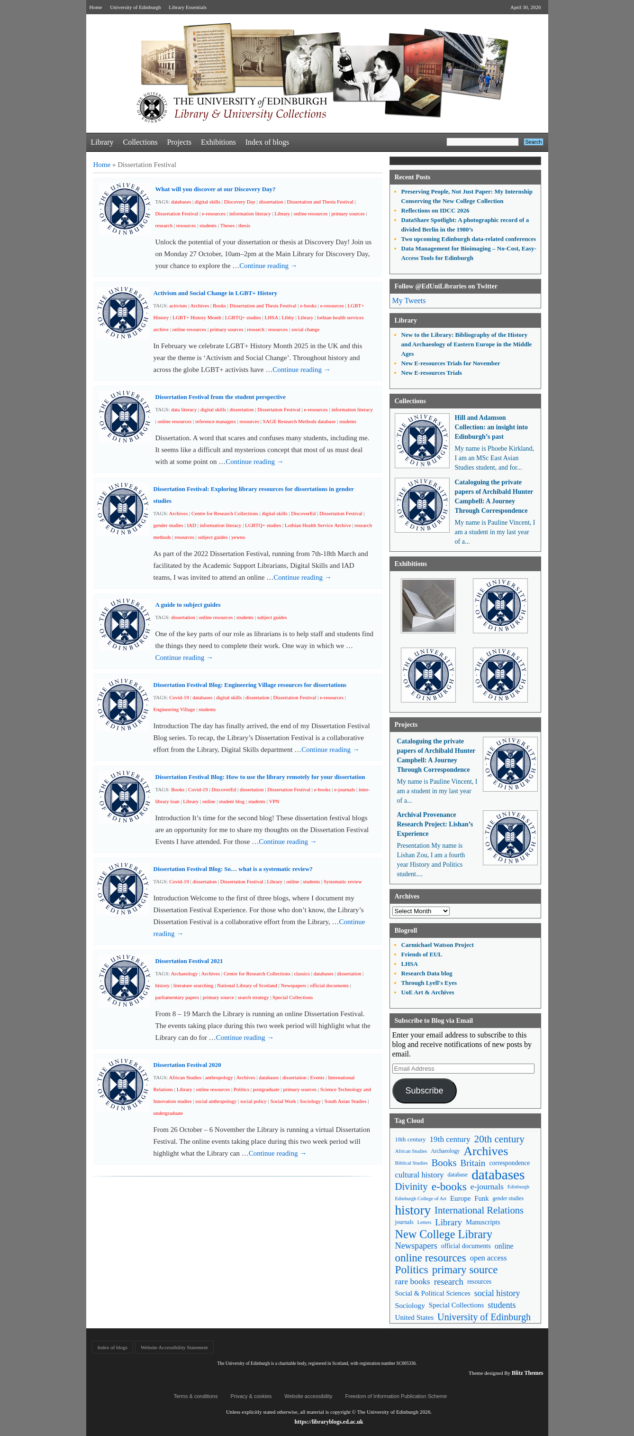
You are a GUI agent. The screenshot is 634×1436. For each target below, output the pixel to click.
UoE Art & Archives (427, 992)
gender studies (168, 525)
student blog (232, 801)
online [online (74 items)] (504, 1246)
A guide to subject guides (188, 604)
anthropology (219, 1077)
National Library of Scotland (247, 985)
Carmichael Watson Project (437, 944)
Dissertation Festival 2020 (187, 1064)
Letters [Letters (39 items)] (424, 1222)
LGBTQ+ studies (243, 317)
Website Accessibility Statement (174, 1347)
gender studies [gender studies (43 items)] (508, 1198)
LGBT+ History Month (196, 317)
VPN (274, 801)
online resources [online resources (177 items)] (430, 1258)
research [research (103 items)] (448, 1282)
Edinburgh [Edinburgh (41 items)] (518, 1186)
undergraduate (168, 1113)
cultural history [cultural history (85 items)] (419, 1174)
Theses (227, 225)
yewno (238, 537)
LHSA (271, 317)
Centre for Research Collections (224, 513)
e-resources (214, 213)
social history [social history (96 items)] (497, 1293)
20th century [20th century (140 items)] (499, 1139)
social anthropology (215, 1101)
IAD (191, 525)
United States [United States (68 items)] (414, 1317)
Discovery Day (239, 201)
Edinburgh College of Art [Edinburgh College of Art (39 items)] (420, 1198)
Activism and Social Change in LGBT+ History (216, 292)
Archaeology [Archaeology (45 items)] (445, 1151)
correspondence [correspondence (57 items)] (509, 1163)
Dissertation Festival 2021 (189, 960)
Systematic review (343, 881)
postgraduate (266, 1089)
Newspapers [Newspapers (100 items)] (416, 1246)
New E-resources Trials (431, 372)
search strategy (253, 997)
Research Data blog (427, 973)
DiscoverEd (303, 513)
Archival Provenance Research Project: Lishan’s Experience (435, 824)
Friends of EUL (422, 954)
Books (219, 305)
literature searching (193, 985)
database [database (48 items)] (458, 1174)
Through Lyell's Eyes (429, 982)
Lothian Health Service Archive (318, 525)
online (209, 801)
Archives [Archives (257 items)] (485, 1151)
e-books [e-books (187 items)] (449, 1187)
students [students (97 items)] (502, 1305)
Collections (140, 142)
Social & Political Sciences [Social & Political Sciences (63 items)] (433, 1293)
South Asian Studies (346, 1101)
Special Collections (292, 997)
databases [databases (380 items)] (498, 1175)
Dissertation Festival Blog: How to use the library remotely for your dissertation (260, 776)
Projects (179, 142)
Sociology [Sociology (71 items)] (410, 1305)
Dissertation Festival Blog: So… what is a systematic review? (233, 868)
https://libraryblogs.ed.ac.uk (328, 1421)
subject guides (213, 537)
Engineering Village (174, 709)
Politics (241, 1089)
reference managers (215, 421)
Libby (287, 317)
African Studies (185, 1077)
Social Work (283, 1101)
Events (317, 1077)
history (162, 985)
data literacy (184, 409)
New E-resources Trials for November (450, 363)
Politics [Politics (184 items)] (411, 1270)
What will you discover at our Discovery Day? (215, 189)
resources (186, 225)
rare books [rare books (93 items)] (412, 1281)
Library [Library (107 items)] (448, 1222)
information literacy (250, 213)
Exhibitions (218, 142)
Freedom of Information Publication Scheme (396, 1396)
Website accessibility (308, 1396)
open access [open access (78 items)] (488, 1257)
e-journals (344, 789)
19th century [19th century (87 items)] (450, 1139)
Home (96, 7)
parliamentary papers (177, 997)
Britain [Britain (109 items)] (473, 1163)
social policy (253, 1101)
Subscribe (424, 1090)
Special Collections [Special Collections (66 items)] (456, 1305)
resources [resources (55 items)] (479, 1281)
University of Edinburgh (135, 7)
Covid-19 (179, 697)
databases (181, 201)
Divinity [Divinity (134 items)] (411, 1186)
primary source (218, 997)
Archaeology (184, 973)
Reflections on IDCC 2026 (435, 210)
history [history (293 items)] (413, 1210)
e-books (308, 305)
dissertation (271, 201)
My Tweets (409, 300)
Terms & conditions (196, 1396)
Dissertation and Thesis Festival (320, 201)
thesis (244, 225)
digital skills (207, 201)
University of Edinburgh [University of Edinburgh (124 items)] (484, 1317)
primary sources (348, 213)
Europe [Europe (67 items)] (460, 1198)
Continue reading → (268, 265)
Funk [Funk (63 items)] (481, 1198)
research (164, 225)
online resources (311, 213)
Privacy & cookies (251, 1396)
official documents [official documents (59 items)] (466, 1246)
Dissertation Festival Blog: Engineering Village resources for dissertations (250, 684)
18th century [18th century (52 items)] (410, 1139)
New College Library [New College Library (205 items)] (444, 1234)
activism (178, 305)
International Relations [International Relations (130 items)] (479, 1210)
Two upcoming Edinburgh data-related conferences (468, 238)
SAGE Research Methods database (299, 421)
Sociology (310, 1101)
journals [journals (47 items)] (404, 1222)
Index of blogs (267, 142)
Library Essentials (188, 7)
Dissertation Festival (177, 213)
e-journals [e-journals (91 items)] (487, 1186)
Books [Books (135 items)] (443, 1163)
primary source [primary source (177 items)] (465, 1270)
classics (302, 973)
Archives (199, 305)
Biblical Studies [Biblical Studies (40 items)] (411, 1163)
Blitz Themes (527, 1373)
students (208, 225)
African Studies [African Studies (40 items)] (411, 1151)
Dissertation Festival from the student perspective (220, 396)
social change (305, 329)
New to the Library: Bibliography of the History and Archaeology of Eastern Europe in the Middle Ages (466, 344)
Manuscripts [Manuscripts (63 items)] (483, 1222)
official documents (329, 985)
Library (102, 142)
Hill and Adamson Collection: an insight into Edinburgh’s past (491, 427)
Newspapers (294, 985)
